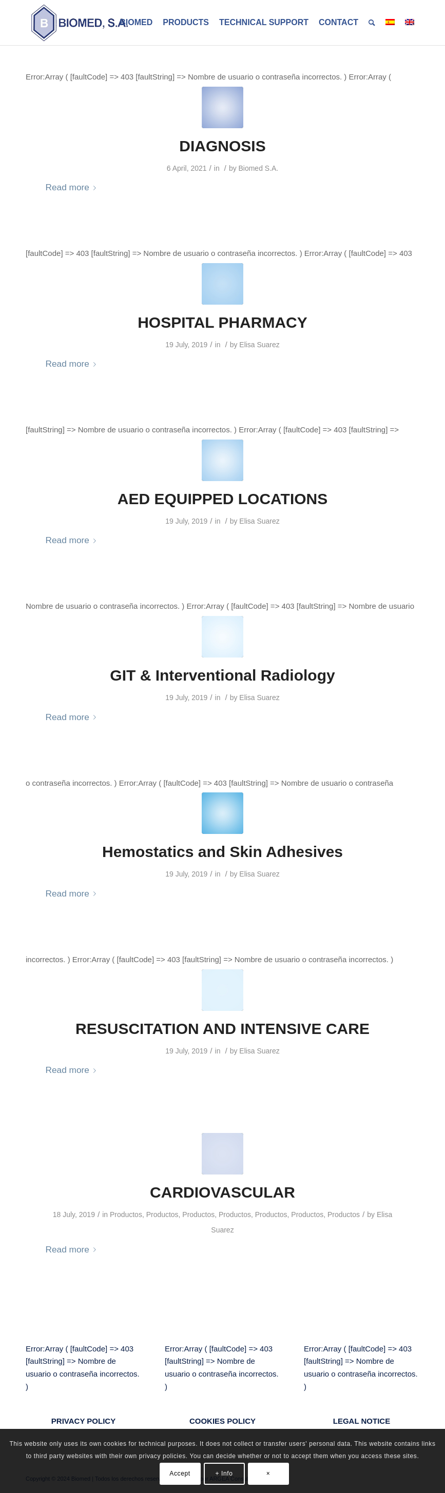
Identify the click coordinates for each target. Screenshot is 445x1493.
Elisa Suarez (259, 345)
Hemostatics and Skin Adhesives (222, 851)
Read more (73, 187)
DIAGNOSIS (222, 145)
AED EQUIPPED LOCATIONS (222, 498)
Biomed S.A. (259, 168)
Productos (126, 1214)
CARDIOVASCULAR (222, 1192)
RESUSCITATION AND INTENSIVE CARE (222, 1028)
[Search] (371, 22)
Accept (179, 1473)
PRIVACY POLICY (83, 1421)
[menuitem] (136, 22)
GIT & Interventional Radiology (222, 675)
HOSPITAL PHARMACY (222, 322)
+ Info (224, 1473)
